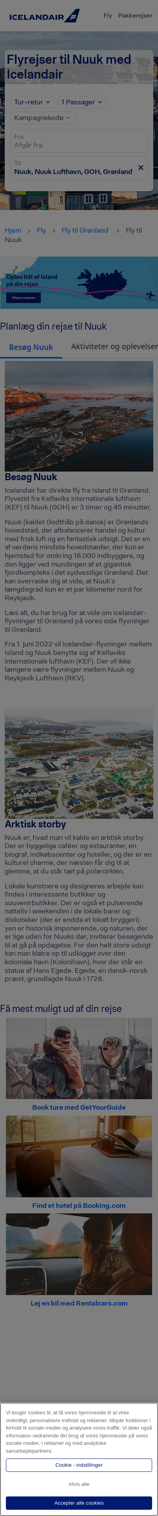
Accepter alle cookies (79, 1503)
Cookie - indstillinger (79, 1465)
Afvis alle (78, 1484)
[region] (79, 1459)
